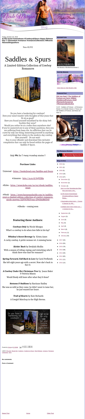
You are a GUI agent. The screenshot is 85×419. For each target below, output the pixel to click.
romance (45, 351)
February (64, 232)
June (63, 219)
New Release (38, 351)
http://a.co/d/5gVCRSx (33, 178)
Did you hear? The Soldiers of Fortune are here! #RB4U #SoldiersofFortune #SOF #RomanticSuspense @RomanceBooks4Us (68, 100)
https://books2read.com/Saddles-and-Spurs (33, 171)
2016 (61, 243)
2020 (61, 170)
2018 (61, 177)
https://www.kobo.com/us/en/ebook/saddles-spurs (31, 186)
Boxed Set (15, 351)
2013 (61, 253)
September (64, 213)
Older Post (50, 413)
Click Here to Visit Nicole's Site (67, 88)
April (62, 226)
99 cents (8, 351)
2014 (61, 250)
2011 (61, 259)
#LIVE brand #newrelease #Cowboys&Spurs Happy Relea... (69, 196)
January (64, 236)
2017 (61, 240)
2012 (61, 256)
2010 (61, 262)
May (62, 223)
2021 (61, 167)
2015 (61, 246)
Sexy (10, 352)
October (64, 186)
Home (28, 413)
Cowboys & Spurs (29, 351)
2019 (61, 174)
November (64, 182)
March (63, 229)
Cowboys (20, 351)
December (64, 179)
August (63, 216)
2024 (61, 164)
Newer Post (5, 413)
